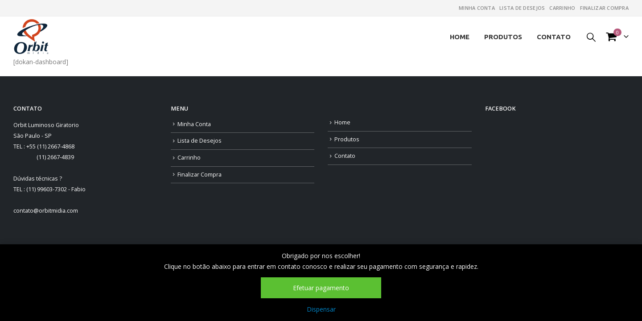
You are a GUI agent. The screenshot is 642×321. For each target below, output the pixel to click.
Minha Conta (477, 7)
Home (459, 37)
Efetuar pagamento (321, 288)
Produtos (503, 37)
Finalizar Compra (604, 7)
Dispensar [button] (321, 309)
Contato (554, 37)
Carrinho (562, 7)
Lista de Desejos (522, 7)
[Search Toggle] (591, 36)
